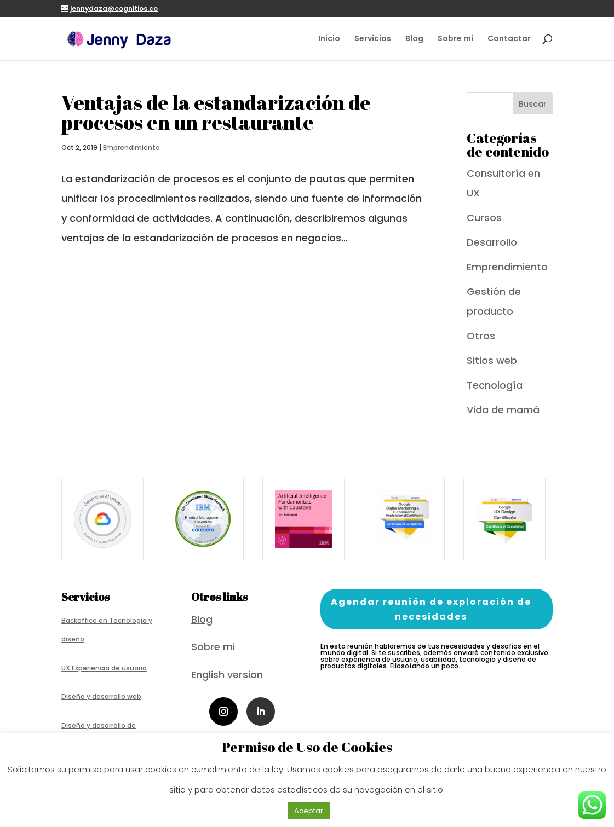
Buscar (533, 104)
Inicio (329, 39)
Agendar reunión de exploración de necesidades (431, 609)
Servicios (372, 39)
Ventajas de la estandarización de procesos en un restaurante (216, 112)
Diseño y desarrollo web (101, 696)
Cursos (484, 217)
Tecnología (495, 385)
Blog (414, 39)
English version (227, 674)
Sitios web (492, 360)
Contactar (509, 39)
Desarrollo (492, 242)
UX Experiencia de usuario (104, 668)
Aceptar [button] (308, 811)
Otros (481, 336)
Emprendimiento (131, 147)
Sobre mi (455, 39)
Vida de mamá (503, 410)
